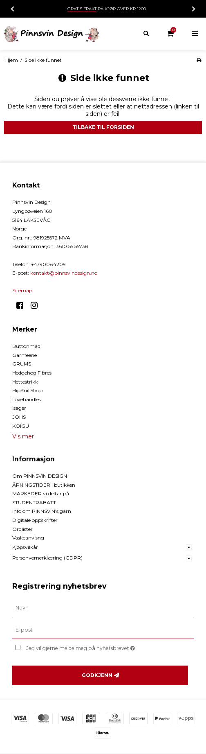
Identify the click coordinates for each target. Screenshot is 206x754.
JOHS (19, 417)
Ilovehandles (26, 399)
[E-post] (103, 629)
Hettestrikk (25, 382)
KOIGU (20, 426)
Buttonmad (26, 346)
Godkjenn (97, 675)
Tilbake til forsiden (103, 127)
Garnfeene (24, 355)
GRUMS (21, 364)
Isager (19, 408)
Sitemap (22, 290)
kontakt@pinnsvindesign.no (63, 273)
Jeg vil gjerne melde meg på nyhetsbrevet (100, 646)
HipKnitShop (27, 390)
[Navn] (103, 607)
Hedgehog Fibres (32, 373)
